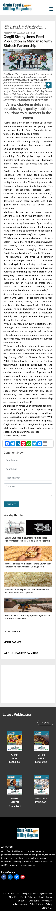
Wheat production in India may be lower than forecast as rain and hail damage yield (28, 565)
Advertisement (20, 904)
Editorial (22, 900)
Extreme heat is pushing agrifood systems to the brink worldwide (27, 617)
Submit (11, 504)
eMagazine (34, 900)
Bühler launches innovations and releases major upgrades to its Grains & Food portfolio (27, 539)
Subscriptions (36, 904)
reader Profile (45, 897)
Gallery (48, 904)
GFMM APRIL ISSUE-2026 (41, 758)
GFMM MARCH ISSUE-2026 (15, 802)
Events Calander (28, 897)
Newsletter (47, 900)
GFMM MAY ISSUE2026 (14, 758)
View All (45, 722)
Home (6, 25)
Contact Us (47, 907)
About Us (13, 897)
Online (15, 435)
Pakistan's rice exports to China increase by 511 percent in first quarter (27, 591)
